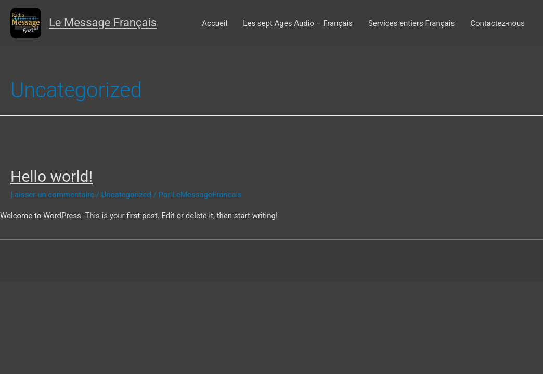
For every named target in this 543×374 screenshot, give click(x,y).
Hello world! (51, 176)
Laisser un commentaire (52, 194)
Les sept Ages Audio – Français (298, 23)
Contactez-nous (497, 23)
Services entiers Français (411, 23)
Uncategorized (126, 194)
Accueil (214, 23)
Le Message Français (103, 22)
